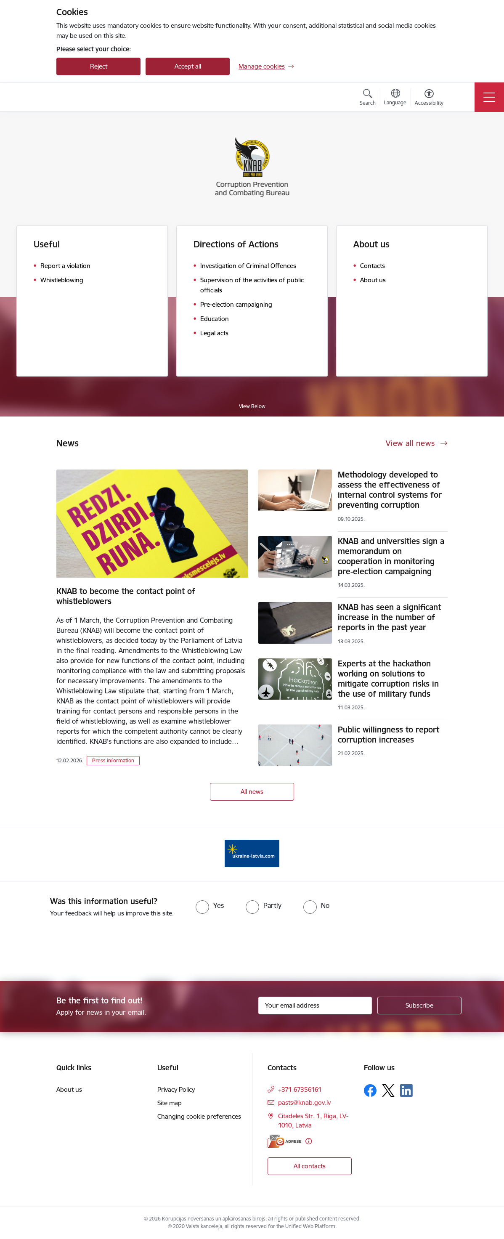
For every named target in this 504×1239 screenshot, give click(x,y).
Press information (113, 760)
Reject (98, 66)
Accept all (188, 66)
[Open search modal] (367, 98)
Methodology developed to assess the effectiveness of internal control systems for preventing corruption (390, 490)
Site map (169, 1103)
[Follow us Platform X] (388, 1090)
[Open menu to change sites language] (395, 98)
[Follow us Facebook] (370, 1090)
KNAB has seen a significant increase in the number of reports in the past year (389, 617)
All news (252, 792)
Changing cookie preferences (199, 1116)
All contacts (310, 1166)
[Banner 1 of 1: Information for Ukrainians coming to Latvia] (252, 853)
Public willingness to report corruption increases (388, 734)
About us (371, 244)
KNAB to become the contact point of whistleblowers (125, 596)
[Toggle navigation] (489, 97)
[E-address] (284, 1141)
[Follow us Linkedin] (406, 1090)
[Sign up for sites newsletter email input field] (315, 1005)
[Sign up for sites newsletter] (419, 1005)
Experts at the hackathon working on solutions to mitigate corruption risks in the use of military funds (388, 678)
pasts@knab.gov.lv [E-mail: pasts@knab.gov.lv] (304, 1102)
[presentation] (70, 950)
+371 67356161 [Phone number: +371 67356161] (300, 1089)
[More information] (308, 1141)
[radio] (210, 905)
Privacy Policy (176, 1089)
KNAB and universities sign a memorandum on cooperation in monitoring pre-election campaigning (391, 556)
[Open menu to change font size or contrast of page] (429, 98)
